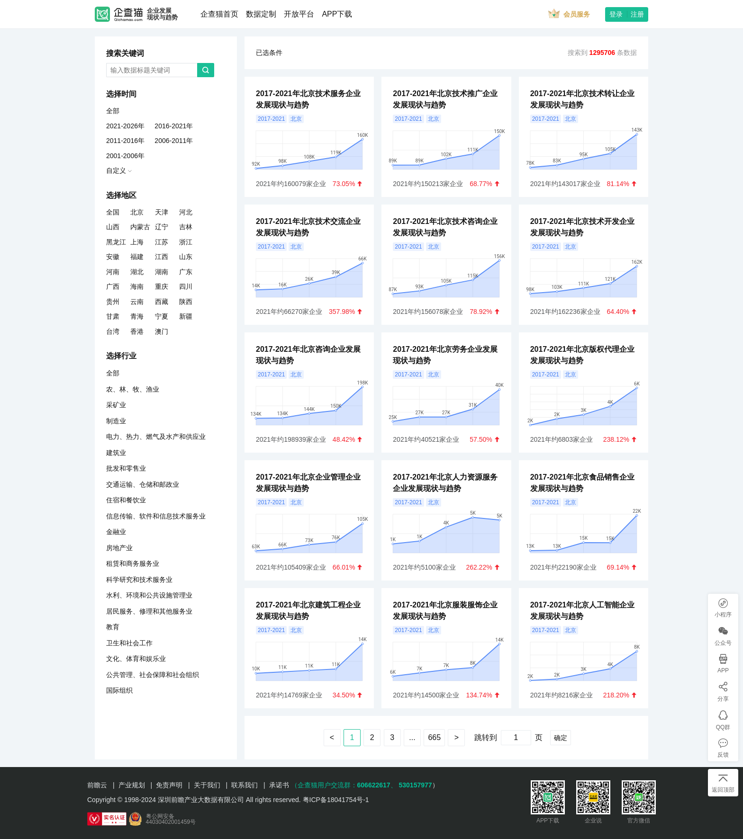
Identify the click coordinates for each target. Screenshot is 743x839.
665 (434, 737)
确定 (560, 737)
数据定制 (261, 14)
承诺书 (279, 785)
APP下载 (337, 14)
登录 (616, 14)
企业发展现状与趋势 (162, 14)
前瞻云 (97, 785)
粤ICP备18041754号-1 (336, 799)
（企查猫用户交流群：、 (344, 785)
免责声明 (169, 785)
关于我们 (207, 785)
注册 (637, 14)
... (412, 737)
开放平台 (299, 14)
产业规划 (131, 785)
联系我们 (244, 785)
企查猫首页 (219, 14)
